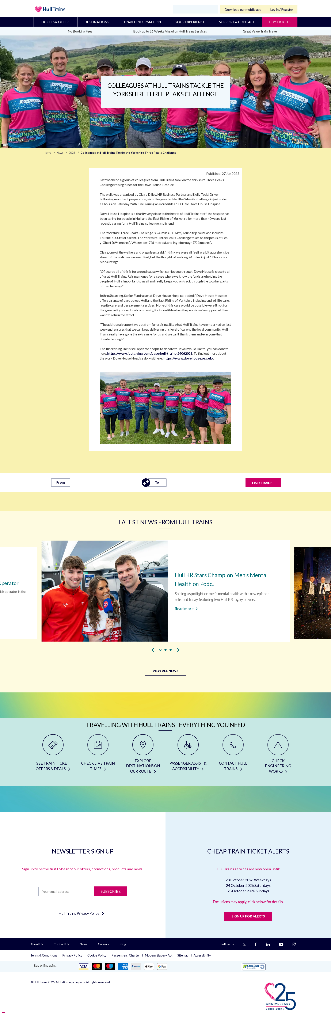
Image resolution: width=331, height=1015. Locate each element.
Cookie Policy (97, 955)
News (83, 944)
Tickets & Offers (55, 22)
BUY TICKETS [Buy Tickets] (279, 22)
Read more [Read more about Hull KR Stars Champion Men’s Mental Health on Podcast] (186, 608)
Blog (122, 944)
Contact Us (61, 944)
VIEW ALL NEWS (165, 671)
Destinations (96, 22)
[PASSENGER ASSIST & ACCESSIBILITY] (188, 755)
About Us (36, 944)
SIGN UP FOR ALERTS (248, 916)
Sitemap (182, 955)
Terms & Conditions (43, 955)
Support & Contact (237, 22)
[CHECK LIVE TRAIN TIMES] (98, 755)
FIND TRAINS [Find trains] (262, 483)
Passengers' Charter (125, 955)
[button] (160, 650)
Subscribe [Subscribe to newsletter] (111, 891)
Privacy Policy (72, 955)
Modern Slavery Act (158, 955)
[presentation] (152, 650)
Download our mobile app (243, 9)
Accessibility (202, 955)
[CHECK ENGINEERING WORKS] (278, 755)
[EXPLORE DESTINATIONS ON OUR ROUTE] (143, 755)
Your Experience (190, 22)
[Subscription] (66, 891)
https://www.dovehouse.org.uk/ (188, 358)
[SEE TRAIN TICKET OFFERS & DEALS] (53, 755)
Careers (103, 944)
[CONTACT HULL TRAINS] (233, 755)
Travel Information (142, 22)
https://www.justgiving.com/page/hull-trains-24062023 (149, 353)
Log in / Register (281, 9)
